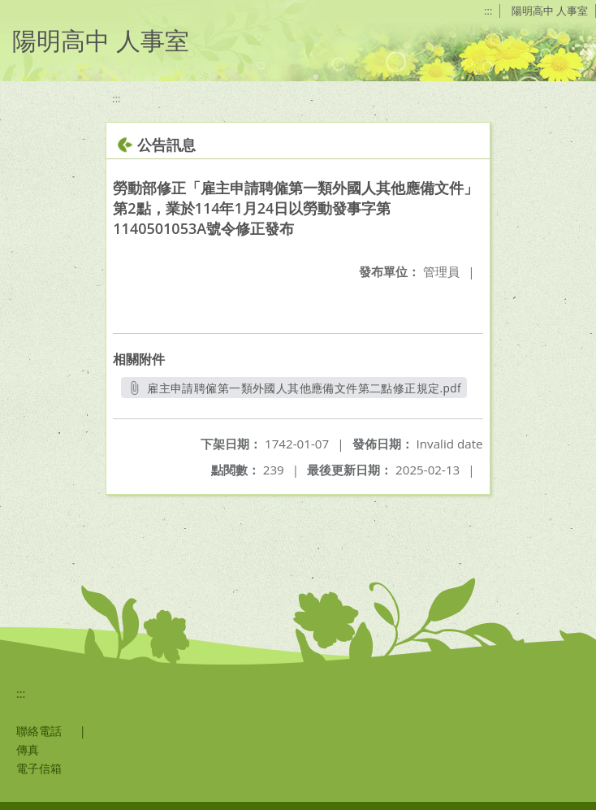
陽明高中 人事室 (550, 10)
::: (488, 10)
